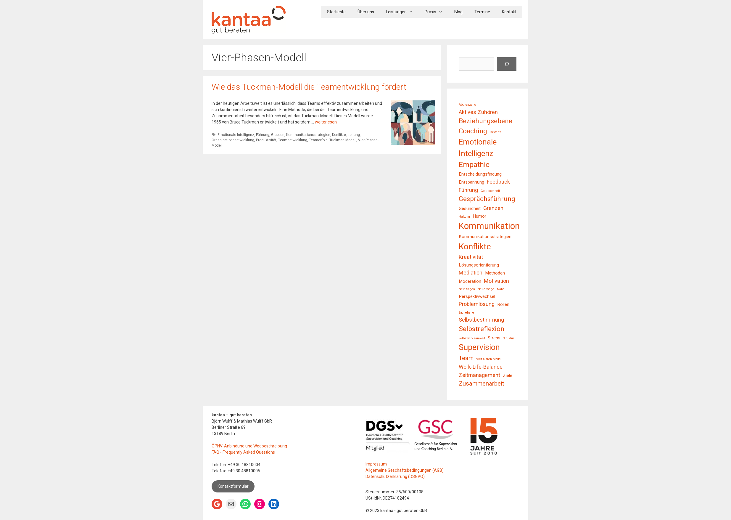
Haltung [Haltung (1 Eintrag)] (464, 217)
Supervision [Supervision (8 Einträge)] (479, 347)
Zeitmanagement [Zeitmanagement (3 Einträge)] (479, 375)
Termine (482, 11)
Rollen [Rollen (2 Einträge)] (503, 304)
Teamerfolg (318, 140)
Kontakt (509, 11)
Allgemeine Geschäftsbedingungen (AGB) (405, 470)
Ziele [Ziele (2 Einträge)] (507, 375)
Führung (262, 135)
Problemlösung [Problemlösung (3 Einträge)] (477, 304)
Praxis (436, 12)
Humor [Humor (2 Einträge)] (479, 216)
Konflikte (339, 135)
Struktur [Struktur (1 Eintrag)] (508, 338)
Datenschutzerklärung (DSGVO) (395, 476)
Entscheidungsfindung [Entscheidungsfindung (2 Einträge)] (480, 174)
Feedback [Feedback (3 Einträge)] (498, 182)
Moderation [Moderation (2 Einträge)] (470, 281)
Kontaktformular (233, 486)
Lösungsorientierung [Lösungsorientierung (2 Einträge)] (479, 265)
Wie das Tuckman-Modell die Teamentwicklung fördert (309, 87)
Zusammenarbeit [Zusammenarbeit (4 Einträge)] (481, 383)
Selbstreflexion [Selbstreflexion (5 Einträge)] (481, 329)
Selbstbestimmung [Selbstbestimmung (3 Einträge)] (481, 320)
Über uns (366, 11)
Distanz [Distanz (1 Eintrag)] (495, 132)
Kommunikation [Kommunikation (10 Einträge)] (489, 226)
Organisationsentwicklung (233, 140)
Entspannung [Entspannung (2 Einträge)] (471, 182)
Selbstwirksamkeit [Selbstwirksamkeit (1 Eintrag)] (472, 338)
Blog (458, 11)
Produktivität (266, 140)
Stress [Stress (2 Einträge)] (494, 338)
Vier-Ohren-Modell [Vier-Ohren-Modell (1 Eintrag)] (489, 359)
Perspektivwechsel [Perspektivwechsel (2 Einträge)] (477, 296)
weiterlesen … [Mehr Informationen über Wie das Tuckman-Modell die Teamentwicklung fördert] (327, 122)
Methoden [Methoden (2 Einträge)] (495, 273)
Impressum (376, 464)
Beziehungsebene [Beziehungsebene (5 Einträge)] (485, 121)
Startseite (336, 11)
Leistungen (402, 12)
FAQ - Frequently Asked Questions (243, 452)
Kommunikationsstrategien (308, 135)
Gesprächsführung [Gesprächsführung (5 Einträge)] (487, 199)
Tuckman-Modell (342, 140)
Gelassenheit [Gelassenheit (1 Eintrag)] (490, 191)
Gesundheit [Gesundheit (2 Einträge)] (470, 208)
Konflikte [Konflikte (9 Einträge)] (475, 246)
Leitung (354, 135)
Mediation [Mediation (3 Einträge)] (470, 272)
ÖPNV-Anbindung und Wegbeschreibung (249, 446)
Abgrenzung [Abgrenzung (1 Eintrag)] (467, 105)
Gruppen (277, 135)
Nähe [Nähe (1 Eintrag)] (501, 289)
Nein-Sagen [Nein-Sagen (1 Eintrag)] (467, 289)
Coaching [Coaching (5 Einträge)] (473, 131)
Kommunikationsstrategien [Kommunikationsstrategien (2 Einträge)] (485, 236)
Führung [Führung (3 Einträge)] (468, 190)
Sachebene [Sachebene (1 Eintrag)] (466, 312)
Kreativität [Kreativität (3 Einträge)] (471, 257)
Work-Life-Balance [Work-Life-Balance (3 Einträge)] (481, 367)
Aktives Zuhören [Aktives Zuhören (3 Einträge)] (478, 112)
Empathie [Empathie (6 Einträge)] (474, 164)
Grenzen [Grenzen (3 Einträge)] (493, 208)
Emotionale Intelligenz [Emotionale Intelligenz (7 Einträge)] (478, 147)
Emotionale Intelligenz (236, 135)
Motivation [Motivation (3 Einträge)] (496, 281)
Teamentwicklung (292, 140)
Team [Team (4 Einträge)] (466, 358)
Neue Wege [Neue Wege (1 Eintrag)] (486, 289)
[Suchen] (506, 64)
